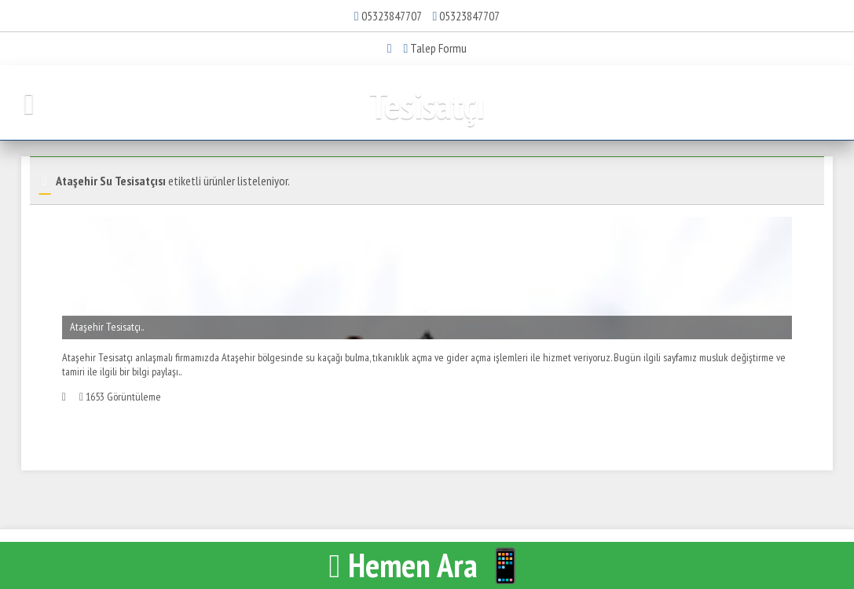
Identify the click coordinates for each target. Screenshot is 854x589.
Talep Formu (435, 48)
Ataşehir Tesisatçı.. (107, 327)
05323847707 (391, 16)
